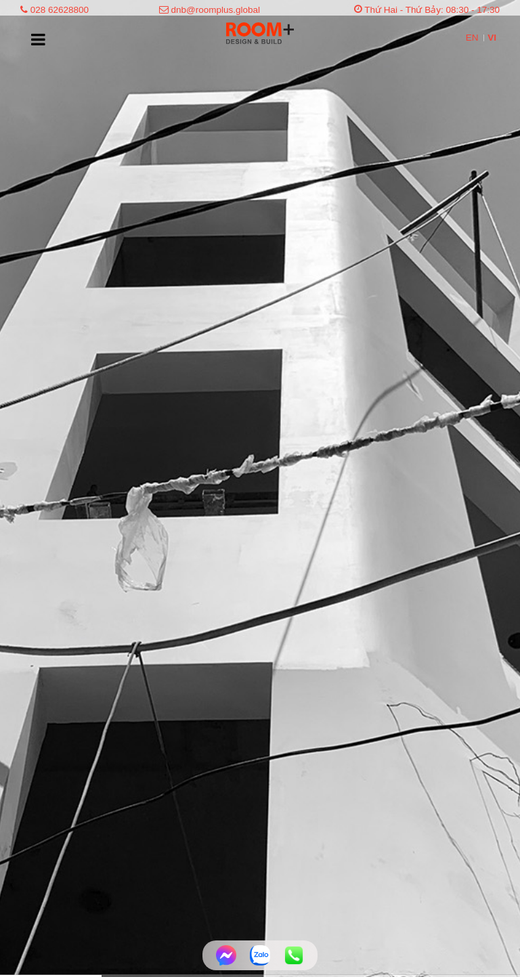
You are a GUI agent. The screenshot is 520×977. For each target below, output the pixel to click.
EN (473, 37)
